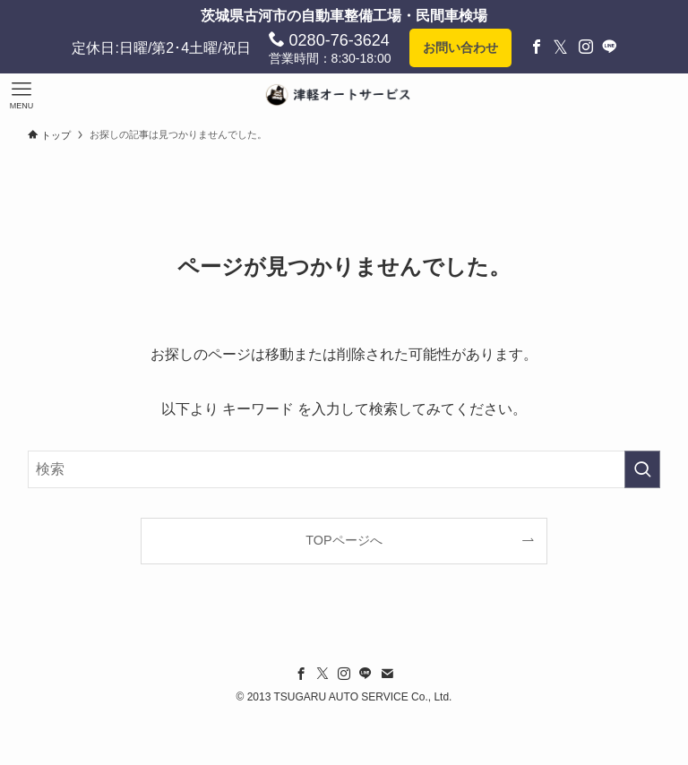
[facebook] (301, 674)
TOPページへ (343, 540)
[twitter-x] (322, 674)
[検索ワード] (344, 469)
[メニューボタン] (21, 94)
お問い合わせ (460, 47)
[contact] (387, 674)
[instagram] (344, 674)
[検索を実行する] (642, 469)
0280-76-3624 (329, 39)
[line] (365, 674)
